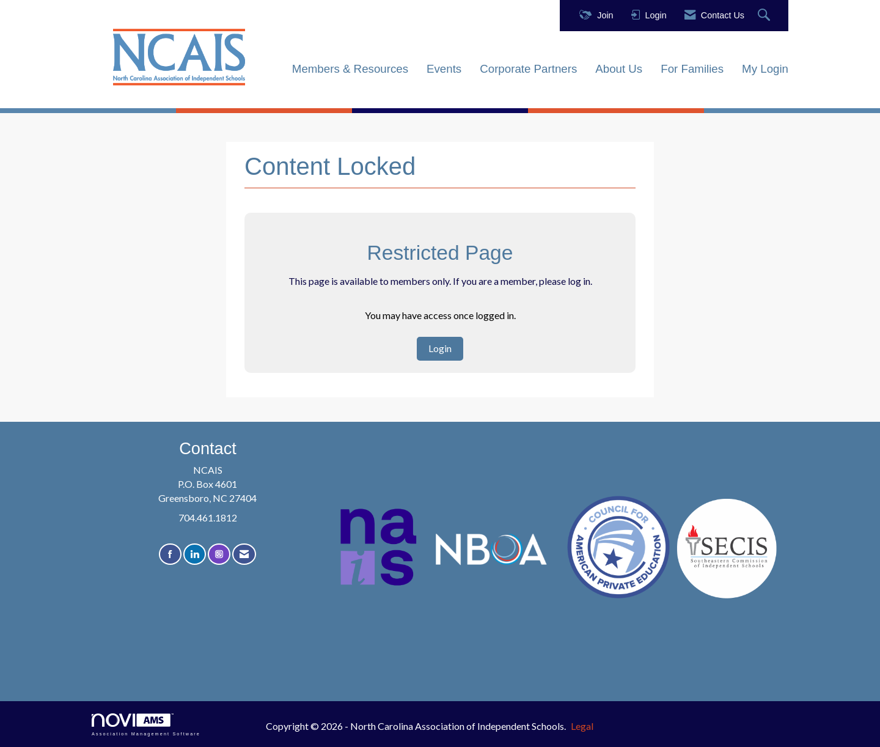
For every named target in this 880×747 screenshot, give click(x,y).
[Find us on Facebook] (170, 554)
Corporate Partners (528, 68)
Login (440, 348)
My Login (765, 68)
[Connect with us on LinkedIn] (194, 554)
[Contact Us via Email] (244, 554)
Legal (582, 726)
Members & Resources (350, 68)
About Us (618, 68)
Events (444, 68)
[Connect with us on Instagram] (219, 554)
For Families (692, 68)
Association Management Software (146, 724)
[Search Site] (765, 15)
